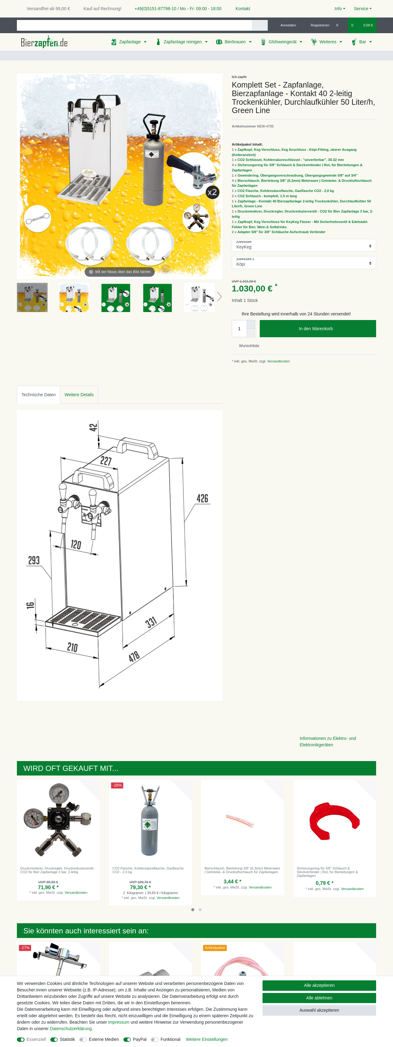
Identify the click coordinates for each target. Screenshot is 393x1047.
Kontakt (240, 8)
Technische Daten (38, 394)
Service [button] (361, 8)
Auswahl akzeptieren (319, 1010)
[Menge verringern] (251, 333)
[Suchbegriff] (134, 25)
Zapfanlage (130, 41)
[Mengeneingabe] (239, 328)
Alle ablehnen (319, 997)
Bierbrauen (236, 41)
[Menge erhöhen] (251, 324)
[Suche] (259, 25)
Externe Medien (104, 1039)
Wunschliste (246, 346)
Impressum (118, 1022)
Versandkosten (278, 361)
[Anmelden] (286, 25)
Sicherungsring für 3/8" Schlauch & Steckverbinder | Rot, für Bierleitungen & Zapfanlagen (327, 872)
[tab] (38, 395)
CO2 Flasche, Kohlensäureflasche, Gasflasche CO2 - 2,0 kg (286, 191)
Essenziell (36, 1039)
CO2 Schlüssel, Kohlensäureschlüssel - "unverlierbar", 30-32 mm (291, 160)
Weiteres (328, 41)
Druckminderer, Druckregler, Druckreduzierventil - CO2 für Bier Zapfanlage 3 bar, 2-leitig (57, 870)
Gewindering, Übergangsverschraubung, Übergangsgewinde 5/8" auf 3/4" (297, 175)
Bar (363, 41)
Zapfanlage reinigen (183, 41)
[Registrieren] (317, 25)
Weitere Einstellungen (207, 1039)
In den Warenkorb (335, 329)
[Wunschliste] (340, 25)
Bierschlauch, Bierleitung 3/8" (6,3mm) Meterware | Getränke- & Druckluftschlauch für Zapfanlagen (242, 870)
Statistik (67, 1039)
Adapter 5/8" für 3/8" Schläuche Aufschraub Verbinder (281, 232)
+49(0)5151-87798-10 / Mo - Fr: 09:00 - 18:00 (175, 8)
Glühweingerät (283, 41)
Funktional (171, 1039)
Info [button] (338, 8)
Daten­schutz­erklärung (70, 1028)
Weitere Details (79, 394)
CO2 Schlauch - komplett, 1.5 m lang (267, 196)
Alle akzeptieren (319, 985)
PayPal (139, 1039)
